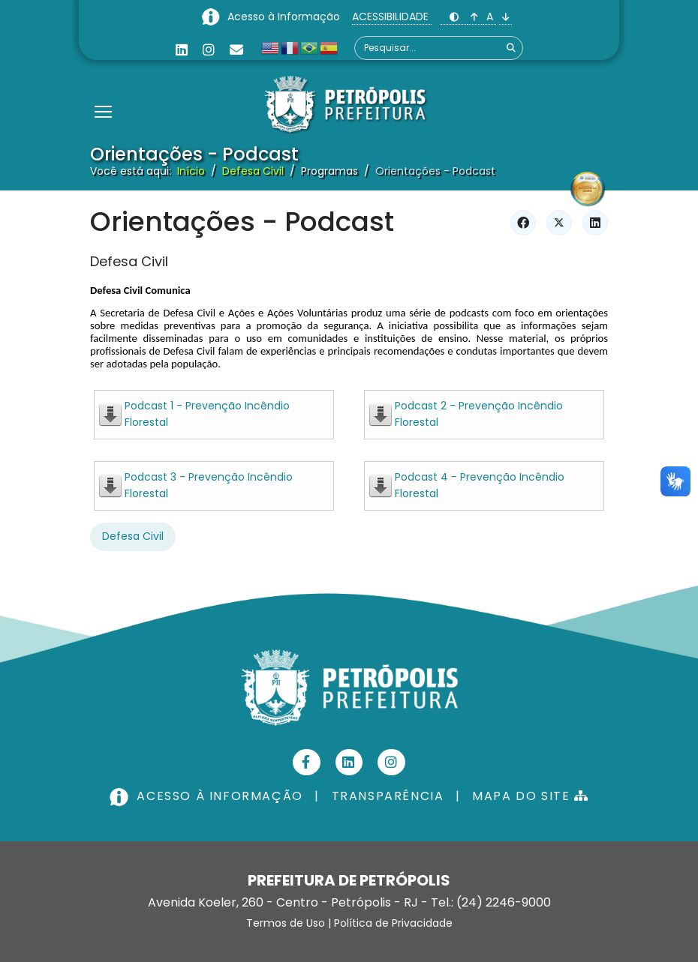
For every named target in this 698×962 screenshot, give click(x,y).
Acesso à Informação (285, 16)
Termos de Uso (285, 923)
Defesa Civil (129, 261)
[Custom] (236, 49)
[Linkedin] (182, 49)
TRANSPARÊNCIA (388, 796)
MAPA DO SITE (530, 796)
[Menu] (103, 93)
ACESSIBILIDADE (392, 16)
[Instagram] (209, 49)
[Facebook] (306, 762)
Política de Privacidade (393, 923)
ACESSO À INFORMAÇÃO (208, 796)
